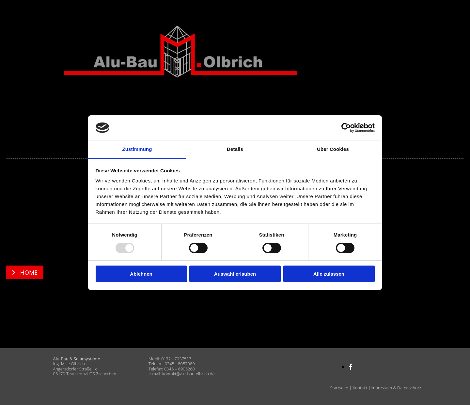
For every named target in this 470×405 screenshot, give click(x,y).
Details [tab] (235, 149)
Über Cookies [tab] (333, 149)
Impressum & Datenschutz (395, 388)
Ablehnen (141, 274)
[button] (24, 272)
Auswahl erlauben (235, 274)
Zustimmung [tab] (137, 149)
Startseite (339, 388)
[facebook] (350, 367)
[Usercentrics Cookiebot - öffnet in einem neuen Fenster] (346, 128)
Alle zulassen (328, 274)
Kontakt (359, 388)
